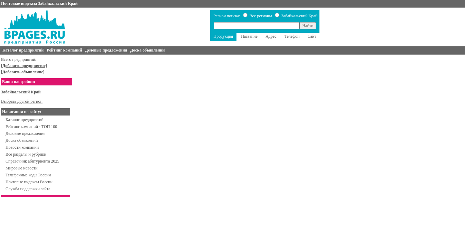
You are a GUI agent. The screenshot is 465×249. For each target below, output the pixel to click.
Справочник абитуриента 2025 (32, 161)
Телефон (292, 36)
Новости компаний (22, 147)
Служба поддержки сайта (28, 188)
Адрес (271, 36)
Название (249, 36)
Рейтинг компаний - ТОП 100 (31, 126)
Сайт (311, 36)
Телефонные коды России (28, 175)
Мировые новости (21, 168)
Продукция (223, 36)
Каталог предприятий (25, 119)
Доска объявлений (22, 140)
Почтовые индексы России (29, 181)
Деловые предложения (25, 133)
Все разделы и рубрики (26, 154)
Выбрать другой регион (22, 101)
